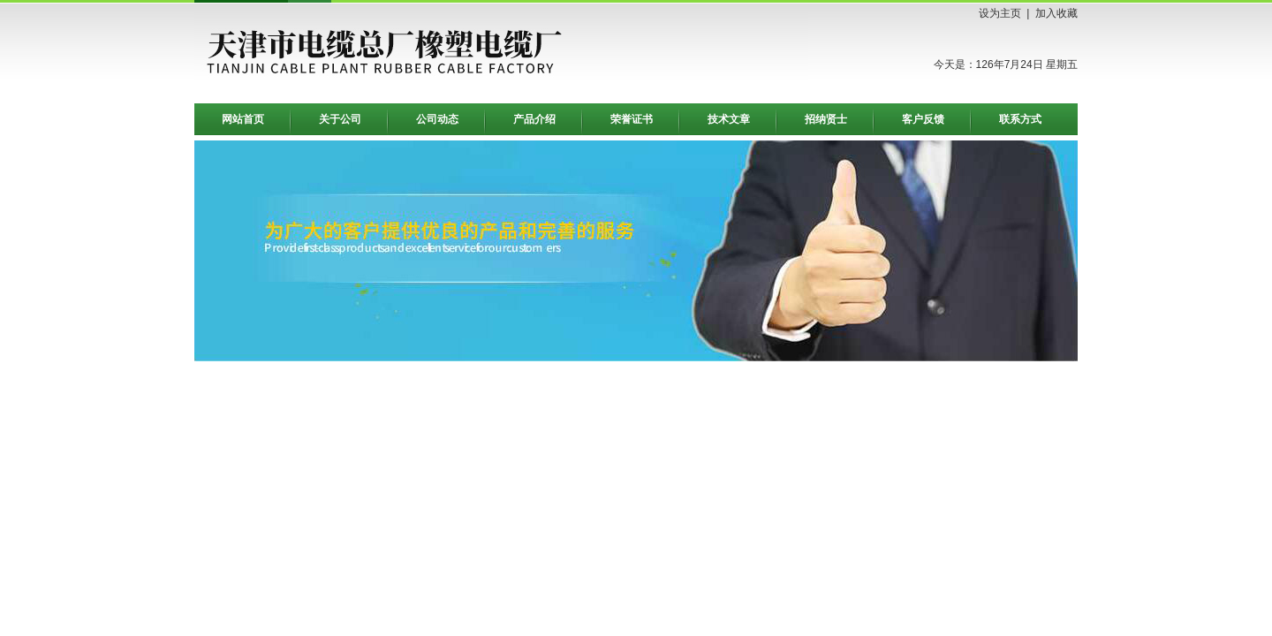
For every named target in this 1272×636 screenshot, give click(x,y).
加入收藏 (1056, 13)
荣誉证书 (631, 119)
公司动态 (437, 119)
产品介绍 (534, 119)
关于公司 (340, 119)
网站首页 (243, 119)
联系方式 (1020, 119)
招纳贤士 (826, 119)
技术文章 (729, 119)
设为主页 (1000, 13)
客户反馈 (923, 119)
